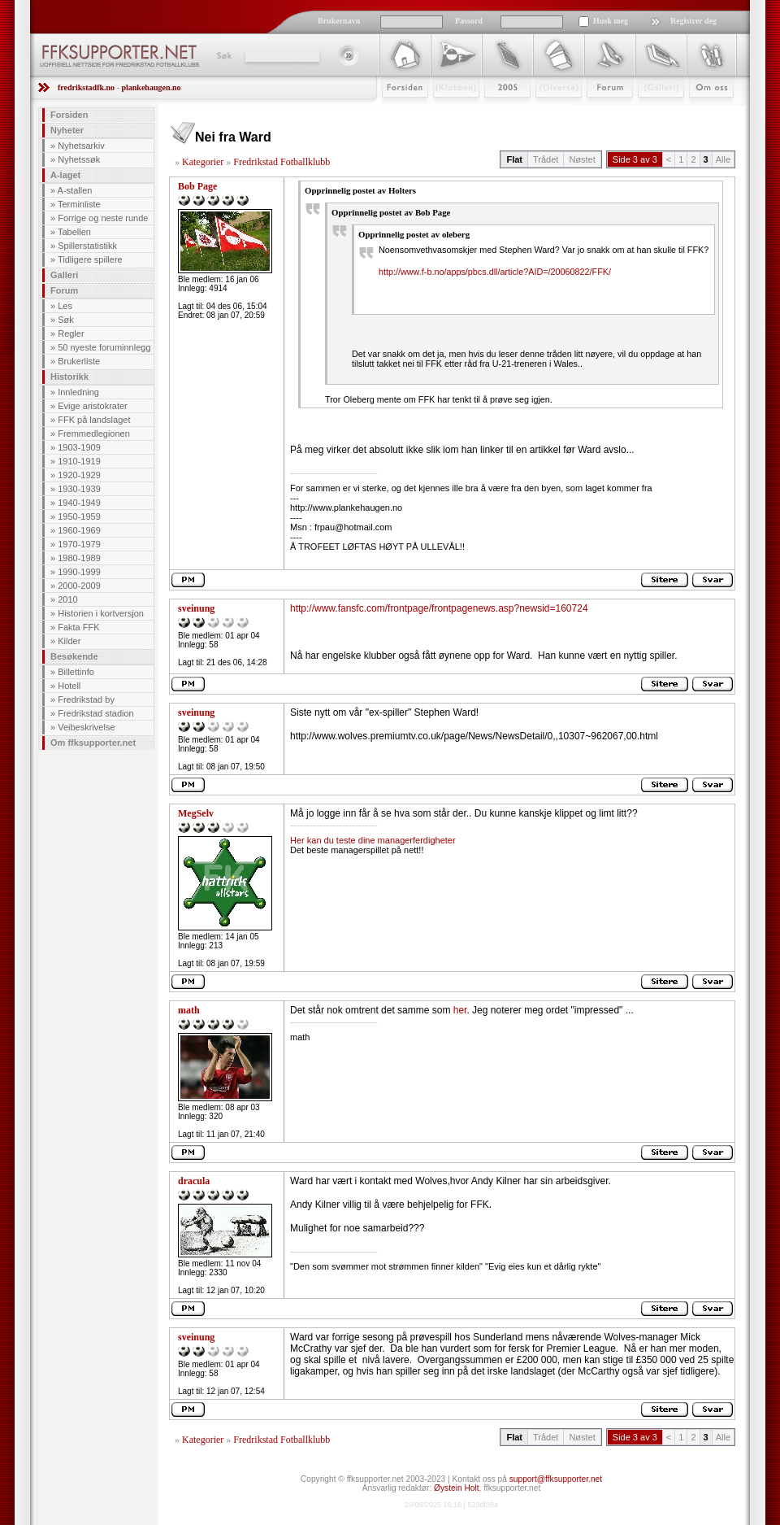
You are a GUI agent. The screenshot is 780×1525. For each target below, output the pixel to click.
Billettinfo (76, 672)
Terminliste (79, 204)
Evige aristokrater (93, 406)
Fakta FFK (78, 627)
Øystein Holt (456, 1488)
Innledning (78, 392)
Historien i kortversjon (101, 613)
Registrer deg (693, 20)
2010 (67, 599)
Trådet (545, 159)
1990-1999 (79, 572)
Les (65, 306)
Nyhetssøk (79, 159)
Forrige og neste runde (103, 218)
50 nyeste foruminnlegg (104, 347)
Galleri (649, 111)
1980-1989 (79, 558)
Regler (71, 333)
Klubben (448, 111)
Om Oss (704, 111)
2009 (493, 111)
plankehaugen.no (150, 87)
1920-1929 (79, 475)
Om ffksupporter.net (93, 742)
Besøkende (74, 656)
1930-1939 (79, 489)
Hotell (69, 686)
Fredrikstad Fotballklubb (281, 162)
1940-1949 (79, 503)
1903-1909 (79, 447)
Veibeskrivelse (86, 727)
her (460, 1010)
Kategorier (202, 162)
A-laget (65, 175)
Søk (223, 55)
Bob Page (197, 186)
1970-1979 (79, 544)
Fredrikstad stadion (96, 713)
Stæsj (545, 111)
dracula (194, 1181)
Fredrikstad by (86, 699)
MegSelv (196, 813)
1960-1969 (79, 530)
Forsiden (398, 111)
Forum (598, 111)
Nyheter (67, 130)
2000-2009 (79, 585)
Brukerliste (79, 361)
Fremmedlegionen (94, 433)
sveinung (196, 608)
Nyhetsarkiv (81, 145)
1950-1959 (79, 516)
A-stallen (75, 190)
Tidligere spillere (90, 259)
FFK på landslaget (94, 420)
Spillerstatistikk (87, 246)
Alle (723, 159)
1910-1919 (79, 461)
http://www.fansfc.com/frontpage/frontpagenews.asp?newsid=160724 (439, 608)
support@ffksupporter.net (555, 1479)
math (189, 1010)
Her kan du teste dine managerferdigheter (373, 840)
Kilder (69, 641)
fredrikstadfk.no (86, 87)
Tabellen (74, 232)
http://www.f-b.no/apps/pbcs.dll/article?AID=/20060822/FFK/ (495, 272)
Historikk (69, 376)
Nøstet (582, 159)
